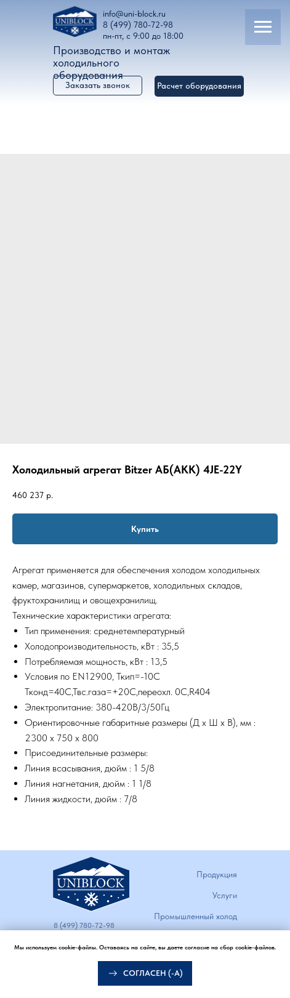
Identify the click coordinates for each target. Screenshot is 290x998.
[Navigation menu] (263, 27)
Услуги (224, 895)
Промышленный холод (195, 916)
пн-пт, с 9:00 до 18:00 (143, 36)
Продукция (216, 874)
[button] (199, 86)
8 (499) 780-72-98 (138, 25)
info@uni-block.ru (134, 13)
